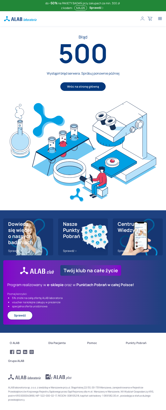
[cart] (150, 19)
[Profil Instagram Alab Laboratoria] (31, 352)
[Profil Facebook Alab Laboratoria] (12, 352)
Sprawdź (96, 8)
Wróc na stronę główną (83, 86)
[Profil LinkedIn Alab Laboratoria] (25, 352)
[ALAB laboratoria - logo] (20, 18)
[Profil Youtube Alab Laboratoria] (18, 352)
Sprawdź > (15, 251)
